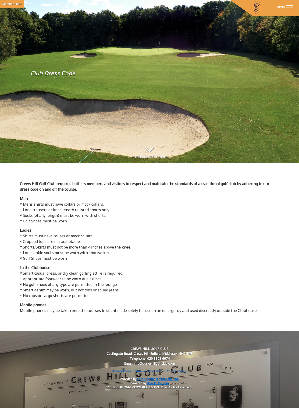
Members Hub (11, 4)
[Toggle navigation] (285, 7)
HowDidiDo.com (158, 383)
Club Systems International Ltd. (158, 379)
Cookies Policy (176, 371)
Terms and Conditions (149, 371)
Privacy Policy (122, 371)
